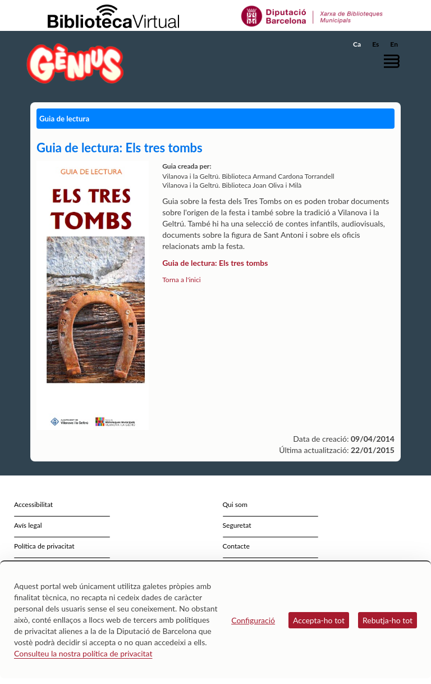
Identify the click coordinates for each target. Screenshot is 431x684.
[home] (75, 63)
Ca (357, 44)
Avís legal (28, 525)
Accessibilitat (33, 504)
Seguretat (237, 525)
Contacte (236, 546)
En (394, 44)
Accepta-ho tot (319, 620)
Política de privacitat (44, 546)
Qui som (235, 504)
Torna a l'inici (181, 279)
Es (375, 44)
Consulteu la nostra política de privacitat (83, 653)
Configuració (253, 620)
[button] (394, 61)
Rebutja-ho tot (387, 620)
